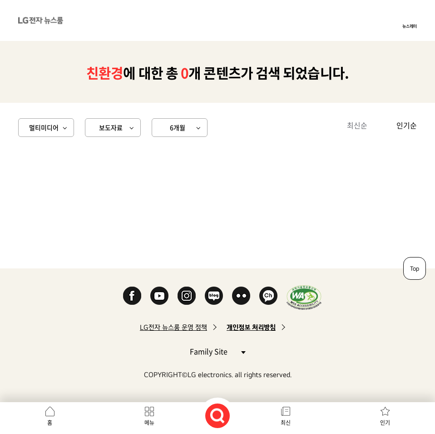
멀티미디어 (44, 127)
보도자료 (111, 127)
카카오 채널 (268, 296)
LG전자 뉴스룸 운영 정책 (173, 327)
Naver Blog (214, 296)
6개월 (177, 127)
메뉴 (149, 423)
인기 (385, 423)
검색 (217, 416)
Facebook (132, 296)
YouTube (159, 296)
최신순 (357, 125)
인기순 (406, 125)
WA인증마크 (304, 297)
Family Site (217, 351)
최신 (286, 423)
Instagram (187, 296)
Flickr (241, 296)
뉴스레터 (409, 26)
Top (414, 268)
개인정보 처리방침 (251, 327)
